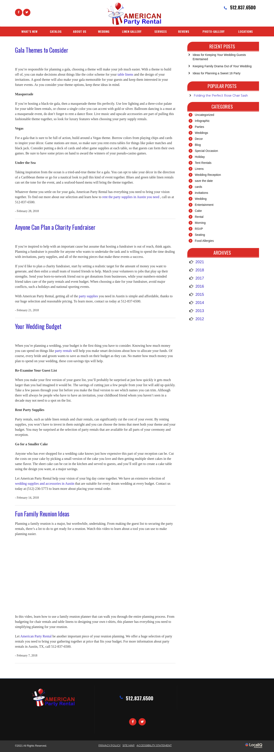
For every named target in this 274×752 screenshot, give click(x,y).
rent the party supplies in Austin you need (131, 197)
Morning (200, 222)
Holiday (200, 156)
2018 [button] (199, 270)
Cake (198, 210)
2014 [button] (199, 303)
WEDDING (103, 31)
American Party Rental (36, 636)
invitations (201, 192)
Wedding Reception (208, 174)
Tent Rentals (203, 162)
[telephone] (239, 7)
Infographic (202, 121)
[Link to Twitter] (142, 721)
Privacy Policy (109, 745)
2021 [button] (199, 262)
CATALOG (55, 31)
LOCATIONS (245, 31)
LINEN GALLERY (131, 31)
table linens (126, 74)
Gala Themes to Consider (41, 50)
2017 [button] (199, 278)
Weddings (201, 133)
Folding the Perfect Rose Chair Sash (221, 95)
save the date (204, 180)
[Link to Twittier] (26, 12)
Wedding (201, 198)
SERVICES (160, 31)
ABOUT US (79, 31)
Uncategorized (204, 115)
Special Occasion (206, 150)
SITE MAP (128, 745)
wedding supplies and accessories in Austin (45, 483)
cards (198, 186)
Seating (200, 234)
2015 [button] (199, 294)
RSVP (199, 228)
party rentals (64, 351)
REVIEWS (183, 31)
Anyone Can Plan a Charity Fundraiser (55, 227)
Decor (199, 139)
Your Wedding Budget (38, 326)
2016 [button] (199, 286)
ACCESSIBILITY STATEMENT (154, 745)
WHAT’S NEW (29, 31)
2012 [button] (199, 319)
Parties (199, 127)
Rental (199, 216)
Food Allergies (204, 240)
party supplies (89, 296)
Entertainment (204, 204)
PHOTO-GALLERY (213, 31)
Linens (199, 168)
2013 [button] (199, 311)
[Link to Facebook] (18, 12)
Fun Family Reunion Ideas (42, 513)
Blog (198, 145)
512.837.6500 (139, 698)
